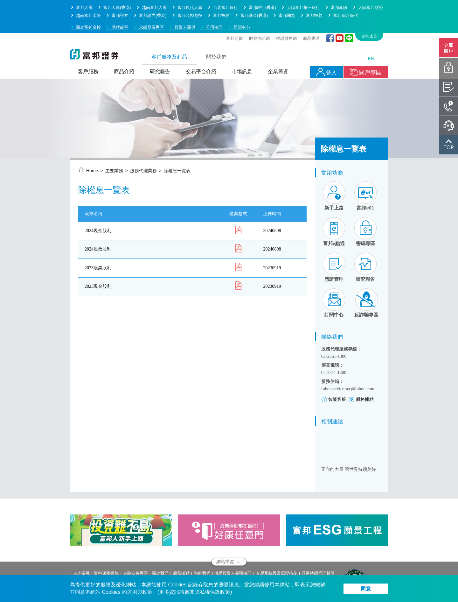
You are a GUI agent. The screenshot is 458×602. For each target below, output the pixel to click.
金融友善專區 (135, 551)
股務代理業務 (143, 148)
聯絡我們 (202, 551)
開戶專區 (366, 50)
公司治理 (214, 5)
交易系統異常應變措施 (276, 551)
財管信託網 (259, 16)
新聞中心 (241, 5)
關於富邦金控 (88, 5)
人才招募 (81, 551)
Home (92, 148)
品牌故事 (120, 5)
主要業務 (114, 148)
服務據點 (181, 551)
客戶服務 (88, 49)
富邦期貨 (234, 16)
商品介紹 (124, 49)
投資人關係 (185, 5)
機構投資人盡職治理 (233, 551)
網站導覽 (228, 539)
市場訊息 (242, 49)
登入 (326, 50)
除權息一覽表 (177, 148)
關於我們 (216, 34)
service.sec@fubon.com (116, 573)
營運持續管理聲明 (318, 551)
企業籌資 (278, 49)
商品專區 (311, 16)
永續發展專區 (151, 5)
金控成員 (369, 14)
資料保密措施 (106, 551)
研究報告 (160, 49)
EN (371, 36)
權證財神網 (286, 16)
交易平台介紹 (201, 49)
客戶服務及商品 (169, 34)
